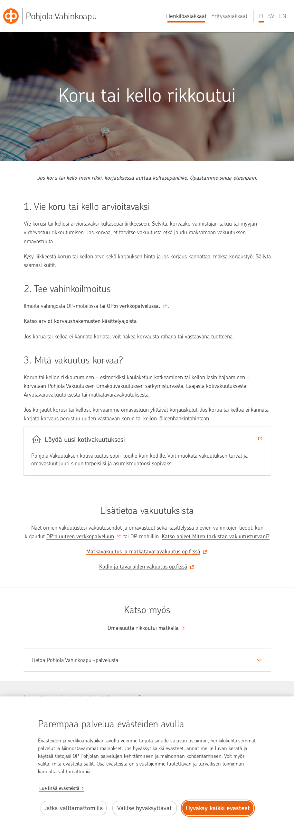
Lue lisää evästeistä (59, 788)
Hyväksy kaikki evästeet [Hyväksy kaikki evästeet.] (218, 808)
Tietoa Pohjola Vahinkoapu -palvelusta (74, 660)
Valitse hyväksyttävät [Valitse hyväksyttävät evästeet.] (144, 808)
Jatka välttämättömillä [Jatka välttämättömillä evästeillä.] (73, 808)
